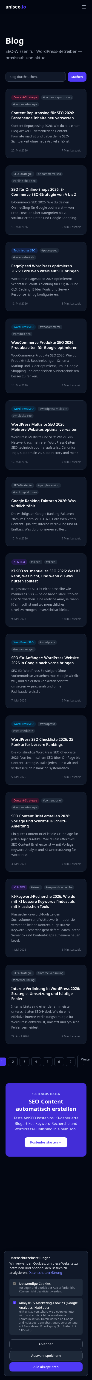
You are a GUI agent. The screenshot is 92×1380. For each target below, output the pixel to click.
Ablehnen (45, 1344)
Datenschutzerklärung (45, 1272)
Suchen (77, 76)
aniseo (16, 7)
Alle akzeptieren (46, 1367)
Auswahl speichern (46, 1355)
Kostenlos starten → (46, 1142)
